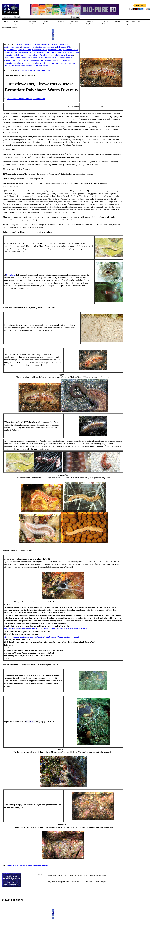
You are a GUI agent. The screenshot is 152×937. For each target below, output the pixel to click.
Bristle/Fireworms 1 (24, 44)
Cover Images (101, 882)
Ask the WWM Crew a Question (133, 23)
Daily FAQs (52, 875)
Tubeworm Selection (24, 63)
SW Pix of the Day (75, 875)
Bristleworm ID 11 (43, 52)
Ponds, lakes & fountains (74, 23)
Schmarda (30, 721)
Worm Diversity (43, 70)
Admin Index (88, 882)
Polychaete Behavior (60, 52)
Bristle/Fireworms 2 (42, 44)
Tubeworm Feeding (59, 63)
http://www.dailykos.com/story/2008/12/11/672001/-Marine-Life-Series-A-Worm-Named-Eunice (45, 629)
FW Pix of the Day (88, 875)
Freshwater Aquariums (32, 23)
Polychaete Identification (31, 47)
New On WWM (101, 875)
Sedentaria (10, 275)
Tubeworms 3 (24, 60)
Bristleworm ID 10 (27, 52)
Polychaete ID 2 (49, 47)
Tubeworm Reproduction (21, 66)
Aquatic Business (105, 23)
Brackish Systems (61, 23)
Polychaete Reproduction (48, 58)
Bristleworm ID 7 (55, 49)
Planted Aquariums (46, 23)
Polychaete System (47, 55)
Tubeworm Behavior (52, 60)
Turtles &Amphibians (90, 23)
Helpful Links (52, 882)
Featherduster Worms (27, 70)
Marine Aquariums (17, 23)
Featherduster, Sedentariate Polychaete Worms (26, 98)
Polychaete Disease (29, 58)
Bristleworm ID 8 (70, 49)
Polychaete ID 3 (63, 47)
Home (6, 22)
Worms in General (40, 66)
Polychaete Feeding (12, 58)
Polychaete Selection (64, 55)
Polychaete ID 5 (24, 49)
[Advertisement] (137, 62)
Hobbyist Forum (63, 882)
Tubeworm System (42, 63)
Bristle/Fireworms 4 (12, 47)
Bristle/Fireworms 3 (59, 44)
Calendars (75, 882)
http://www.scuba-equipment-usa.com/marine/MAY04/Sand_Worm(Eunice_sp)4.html (41, 637)
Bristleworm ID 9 (11, 52)
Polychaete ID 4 (10, 49)
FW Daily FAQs (63, 875)
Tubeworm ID (37, 60)
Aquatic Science (117, 23)
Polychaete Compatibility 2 (27, 55)
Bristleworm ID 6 (39, 49)
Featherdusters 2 (10, 60)
